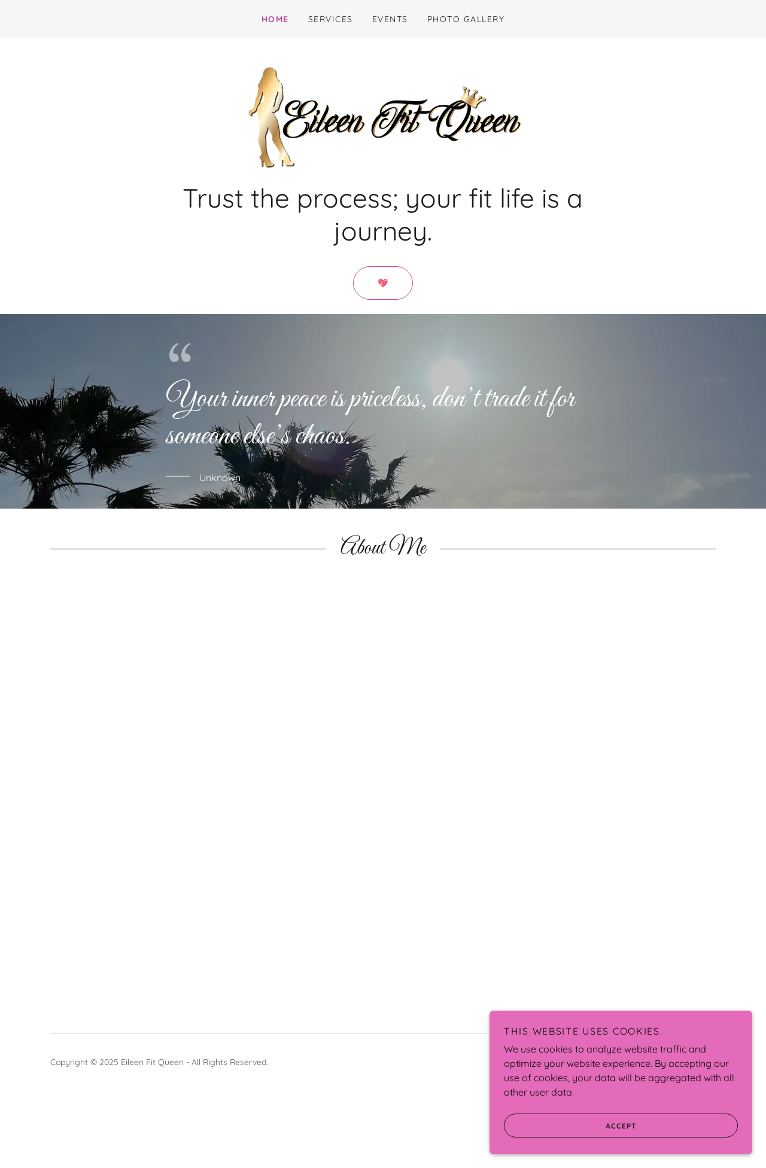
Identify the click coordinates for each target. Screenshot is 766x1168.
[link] (383, 152)
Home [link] (275, 19)
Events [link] (390, 19)
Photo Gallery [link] (465, 19)
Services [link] (330, 19)
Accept (587, 1125)
